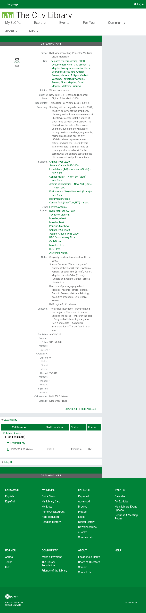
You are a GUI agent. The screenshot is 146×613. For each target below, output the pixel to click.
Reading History (51, 531)
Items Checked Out (53, 521)
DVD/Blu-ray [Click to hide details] (16, 452)
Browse (82, 516)
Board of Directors (89, 571)
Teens (8, 571)
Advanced (84, 511)
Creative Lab (85, 546)
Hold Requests (51, 526)
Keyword (83, 506)
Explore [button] (41, 31)
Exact (81, 526)
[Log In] (135, 4)
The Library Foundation (48, 573)
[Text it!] (8, 459)
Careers (82, 576)
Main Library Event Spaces (126, 518)
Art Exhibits (121, 511)
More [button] (114, 31)
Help (118, 560)
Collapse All (88, 418)
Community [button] (50, 560)
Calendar (120, 506)
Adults (9, 566)
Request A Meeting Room (126, 526)
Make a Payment (52, 566)
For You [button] (90, 31)
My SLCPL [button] (14, 31)
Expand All (71, 418)
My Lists (47, 516)
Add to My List (123, 48)
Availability (10, 429)
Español (10, 511)
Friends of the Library (54, 580)
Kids (8, 576)
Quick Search (49, 506)
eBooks (82, 541)
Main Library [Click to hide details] (12, 443)
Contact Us (84, 581)
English (9, 506)
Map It (8, 471)
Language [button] (12, 499)
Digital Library (86, 531)
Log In (140, 4)
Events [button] (66, 31)
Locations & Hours (89, 566)
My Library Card (51, 511)
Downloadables (87, 536)
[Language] (12, 4)
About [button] (82, 560)
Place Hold (118, 41)
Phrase (82, 521)
